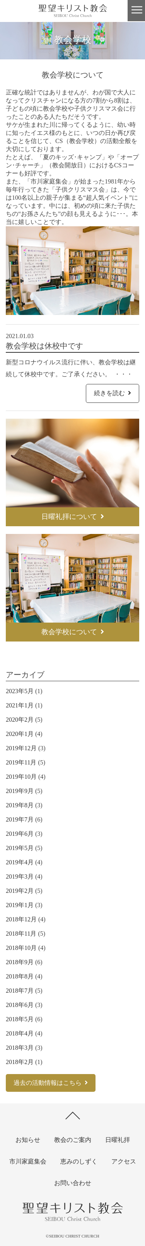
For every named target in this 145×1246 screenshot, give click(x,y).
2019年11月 (21, 762)
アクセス (123, 1161)
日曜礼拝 (117, 1140)
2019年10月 (21, 776)
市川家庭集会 (27, 1161)
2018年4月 (20, 1033)
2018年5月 (20, 1019)
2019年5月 (20, 848)
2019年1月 (20, 905)
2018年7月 (20, 990)
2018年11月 (21, 933)
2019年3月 (20, 876)
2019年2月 (20, 890)
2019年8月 (20, 805)
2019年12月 (21, 748)
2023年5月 (20, 691)
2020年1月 (20, 734)
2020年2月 (20, 719)
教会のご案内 (72, 1140)
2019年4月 (20, 862)
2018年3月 (20, 1047)
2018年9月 (20, 962)
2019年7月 (20, 819)
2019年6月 (20, 833)
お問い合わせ (72, 1183)
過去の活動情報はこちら (51, 1082)
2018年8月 (20, 976)
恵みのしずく (78, 1161)
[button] (136, 10)
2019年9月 (20, 791)
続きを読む (112, 393)
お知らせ (27, 1140)
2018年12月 (21, 919)
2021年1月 (20, 705)
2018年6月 (20, 1005)
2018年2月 (20, 1062)
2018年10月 (21, 948)
